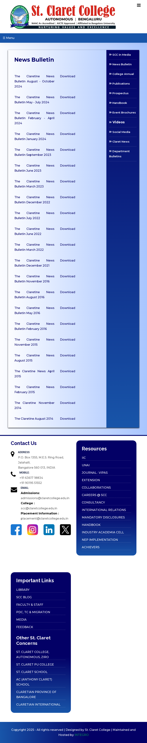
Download (67, 76)
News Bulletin (120, 64)
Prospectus (118, 93)
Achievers (90, 547)
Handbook (118, 103)
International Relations (104, 510)
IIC (84, 458)
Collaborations (96, 487)
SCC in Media (120, 54)
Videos (117, 122)
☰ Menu (8, 38)
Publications (119, 83)
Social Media (119, 132)
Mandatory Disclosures (103, 517)
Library (23, 590)
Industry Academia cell (103, 532)
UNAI (86, 465)
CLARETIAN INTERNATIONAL (38, 704)
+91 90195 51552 (30, 483)
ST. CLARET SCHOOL (32, 672)
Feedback (24, 627)
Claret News (119, 141)
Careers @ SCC (94, 495)
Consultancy (93, 502)
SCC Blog (24, 597)
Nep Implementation (100, 540)
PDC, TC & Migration (33, 612)
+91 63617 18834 (31, 478)
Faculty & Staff (29, 604)
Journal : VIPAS (95, 472)
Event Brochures (122, 112)
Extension (91, 480)
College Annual (121, 74)
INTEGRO (82, 735)
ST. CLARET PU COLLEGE (35, 664)
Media (21, 619)
